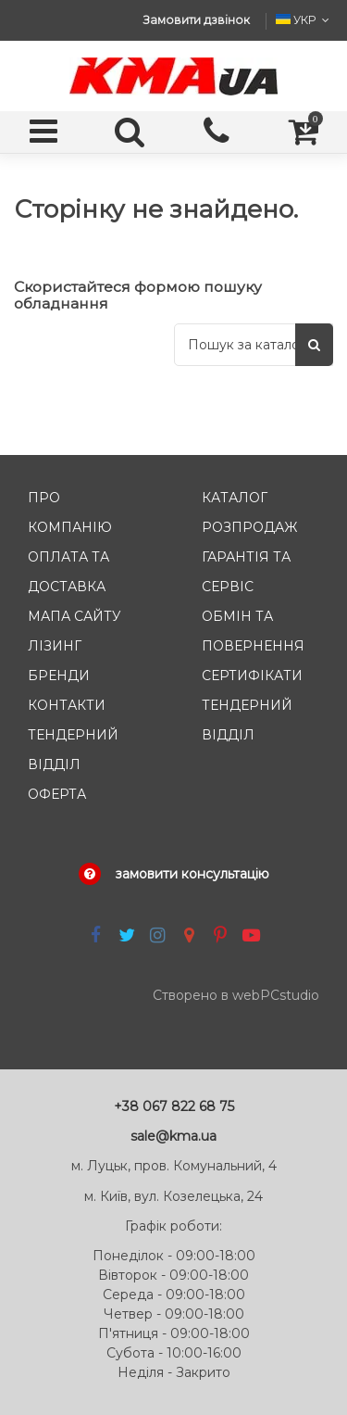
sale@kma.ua (173, 1136)
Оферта (57, 794)
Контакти (66, 705)
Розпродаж (249, 527)
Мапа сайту (74, 616)
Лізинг (54, 646)
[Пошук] (314, 344)
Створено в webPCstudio (236, 995)
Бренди (59, 675)
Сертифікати (252, 675)
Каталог (234, 497)
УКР (304, 20)
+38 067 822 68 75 (174, 1106)
